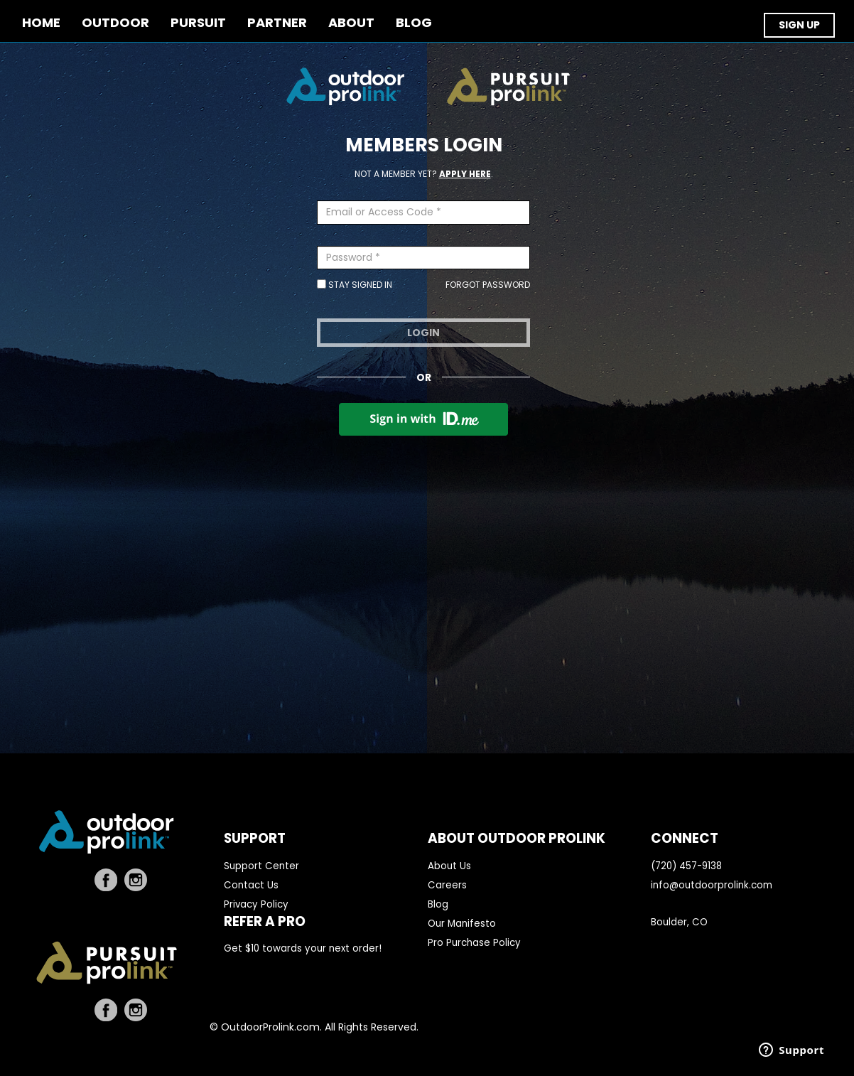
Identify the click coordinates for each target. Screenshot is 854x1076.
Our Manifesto (462, 923)
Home (41, 23)
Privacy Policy (256, 904)
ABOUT (351, 23)
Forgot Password (487, 285)
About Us (449, 866)
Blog (438, 904)
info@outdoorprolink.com (711, 885)
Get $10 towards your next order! (303, 948)
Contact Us (251, 885)
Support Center (261, 866)
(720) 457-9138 (686, 866)
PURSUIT (198, 23)
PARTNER (277, 23)
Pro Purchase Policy (474, 942)
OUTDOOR (115, 23)
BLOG (414, 23)
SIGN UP (799, 25)
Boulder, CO (679, 922)
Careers (447, 885)
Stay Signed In (354, 285)
